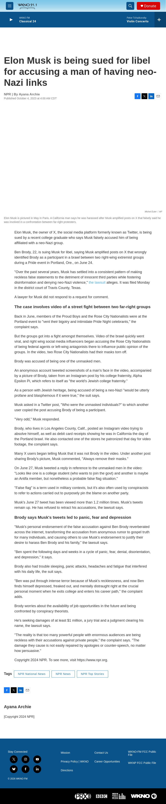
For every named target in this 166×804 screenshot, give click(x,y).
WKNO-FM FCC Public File (142, 753)
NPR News (63, 673)
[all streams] (160, 19)
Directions (67, 770)
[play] (11, 19)
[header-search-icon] (130, 6)
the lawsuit (97, 282)
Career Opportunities (107, 761)
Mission (65, 752)
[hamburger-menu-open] (9, 6)
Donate (150, 6)
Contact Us (101, 752)
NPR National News (32, 673)
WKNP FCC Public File (142, 762)
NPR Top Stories (92, 673)
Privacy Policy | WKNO (75, 761)
